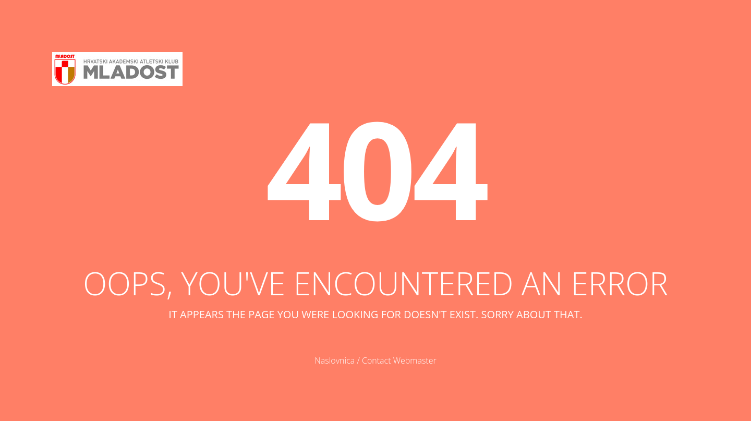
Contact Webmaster (399, 360)
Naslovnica (334, 360)
